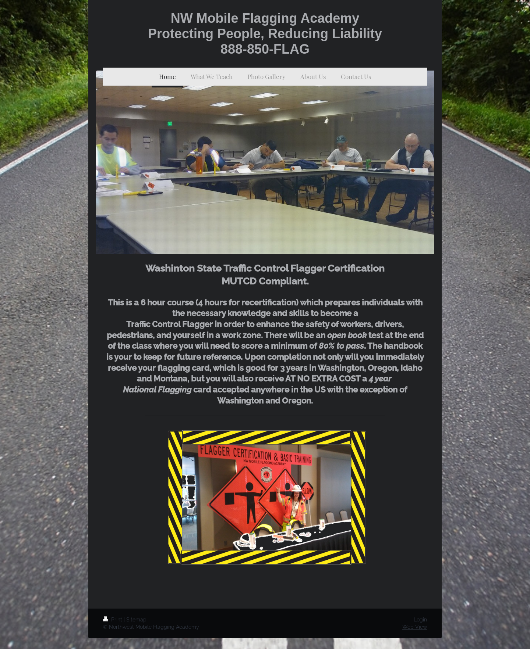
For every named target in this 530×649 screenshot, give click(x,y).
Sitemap (136, 620)
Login (420, 620)
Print (113, 620)
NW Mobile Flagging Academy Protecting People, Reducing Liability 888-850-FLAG (265, 34)
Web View (414, 627)
